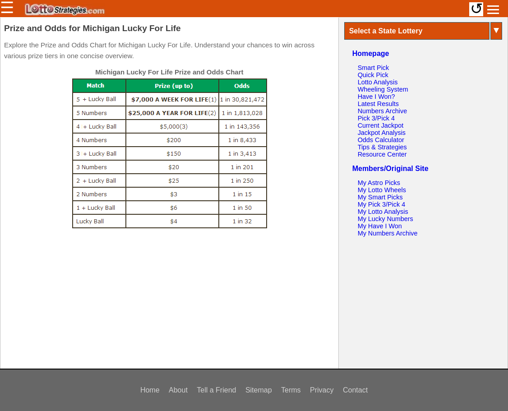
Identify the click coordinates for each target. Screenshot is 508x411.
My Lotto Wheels (382, 190)
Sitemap (258, 390)
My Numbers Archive (388, 233)
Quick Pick (373, 75)
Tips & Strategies (382, 147)
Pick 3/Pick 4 (376, 118)
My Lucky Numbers (385, 218)
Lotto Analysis (378, 82)
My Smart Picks (380, 197)
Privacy (321, 390)
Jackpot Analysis (382, 132)
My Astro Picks (379, 182)
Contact (355, 390)
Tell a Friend (216, 390)
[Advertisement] (169, 297)
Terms (291, 390)
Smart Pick (373, 67)
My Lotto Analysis (383, 211)
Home (150, 390)
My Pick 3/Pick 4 (382, 204)
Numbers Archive (382, 111)
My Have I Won (380, 226)
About (178, 390)
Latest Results (378, 103)
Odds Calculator (381, 139)
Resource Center (382, 154)
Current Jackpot (381, 125)
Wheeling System (383, 89)
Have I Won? (376, 96)
